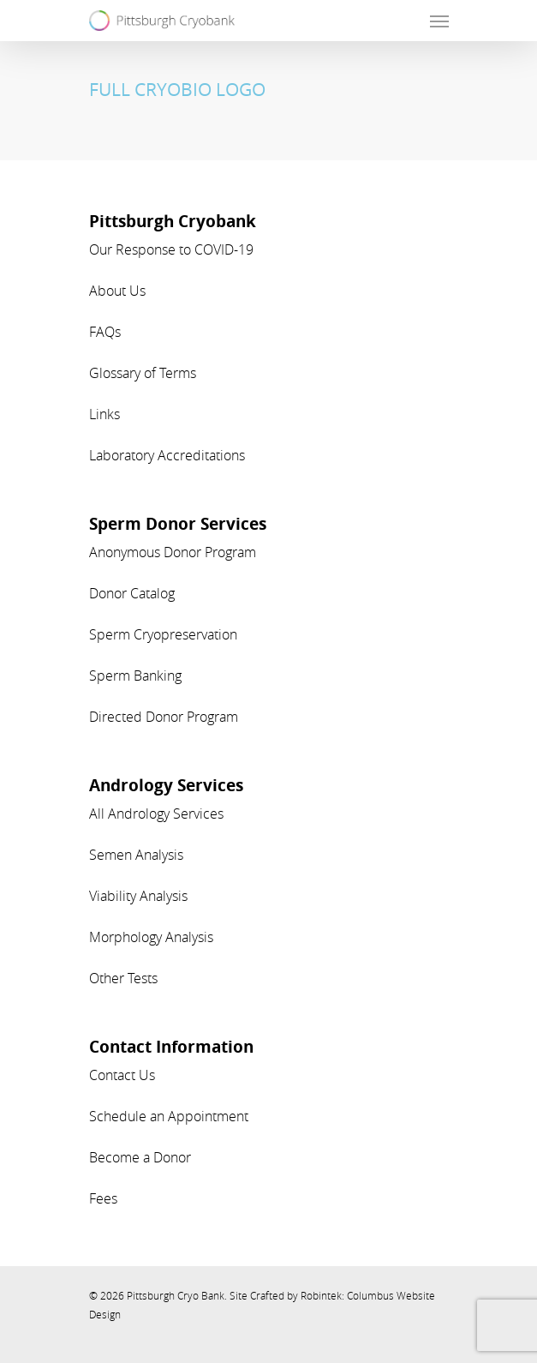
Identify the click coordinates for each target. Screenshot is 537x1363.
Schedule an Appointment (168, 1116)
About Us (117, 290)
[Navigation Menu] (439, 20)
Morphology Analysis (151, 937)
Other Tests (123, 978)
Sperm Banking (135, 675)
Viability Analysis (138, 895)
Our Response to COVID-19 (171, 249)
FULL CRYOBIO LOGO (177, 89)
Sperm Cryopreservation (163, 634)
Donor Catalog (132, 593)
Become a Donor (140, 1157)
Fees (103, 1198)
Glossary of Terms (142, 372)
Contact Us (122, 1075)
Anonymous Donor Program (172, 552)
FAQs (105, 331)
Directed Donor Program (163, 716)
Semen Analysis (136, 854)
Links (104, 414)
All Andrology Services (156, 813)
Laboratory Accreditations (167, 455)
